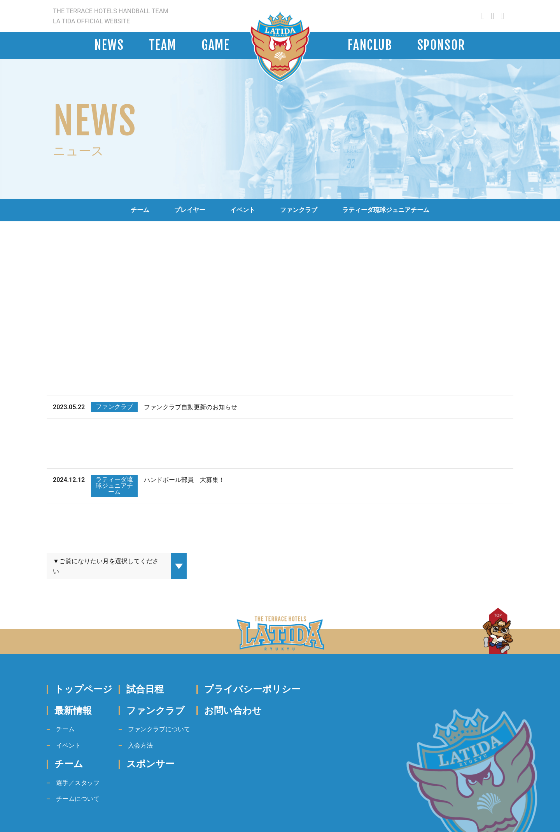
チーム (140, 210)
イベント (242, 210)
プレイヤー (189, 210)
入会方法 (140, 745)
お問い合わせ (233, 710)
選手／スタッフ (78, 782)
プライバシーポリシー (252, 689)
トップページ (83, 689)
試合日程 (145, 689)
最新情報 (73, 710)
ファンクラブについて (159, 729)
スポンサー (150, 763)
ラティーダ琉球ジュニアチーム (385, 210)
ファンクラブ (298, 210)
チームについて (78, 798)
